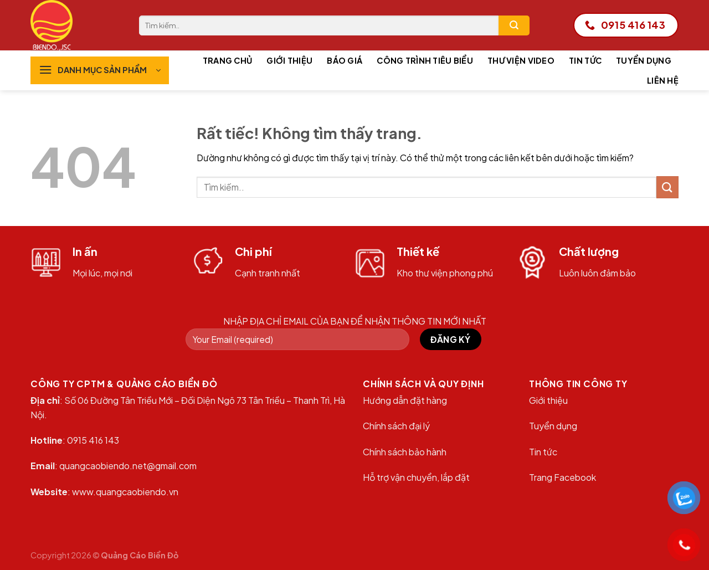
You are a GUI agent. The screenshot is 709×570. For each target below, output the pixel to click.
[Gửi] (514, 25)
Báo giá (344, 60)
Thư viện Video (520, 60)
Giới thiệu (289, 60)
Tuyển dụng (643, 60)
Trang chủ (228, 60)
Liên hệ (663, 80)
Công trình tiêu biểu (425, 60)
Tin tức (585, 60)
